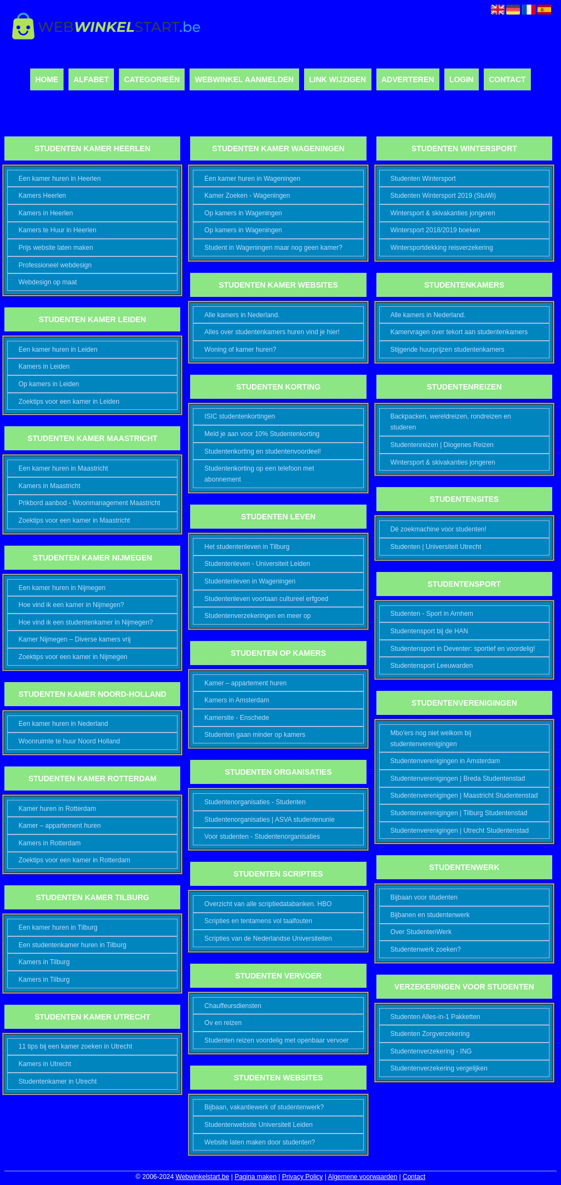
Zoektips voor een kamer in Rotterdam (74, 860)
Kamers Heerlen (42, 195)
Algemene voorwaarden (362, 1177)
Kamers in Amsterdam (236, 700)
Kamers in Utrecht (45, 1064)
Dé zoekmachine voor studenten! (438, 529)
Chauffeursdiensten (232, 1006)
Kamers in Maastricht (50, 486)
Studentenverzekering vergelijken (438, 1068)
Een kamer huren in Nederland (63, 724)
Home (46, 79)
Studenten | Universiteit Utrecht (435, 547)
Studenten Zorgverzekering (430, 1034)
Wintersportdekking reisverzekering (441, 247)
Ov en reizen (223, 1023)
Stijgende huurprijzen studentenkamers (447, 349)
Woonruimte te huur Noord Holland (69, 741)
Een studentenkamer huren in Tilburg (73, 945)
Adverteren (407, 79)
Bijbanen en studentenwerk (430, 915)
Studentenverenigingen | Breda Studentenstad (457, 778)
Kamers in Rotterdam (50, 843)
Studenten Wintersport (422, 178)
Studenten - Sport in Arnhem (431, 613)
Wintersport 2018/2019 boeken (435, 230)
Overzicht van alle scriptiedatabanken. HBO (267, 904)
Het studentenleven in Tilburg (246, 547)
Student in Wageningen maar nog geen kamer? (273, 247)
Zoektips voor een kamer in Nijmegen (73, 657)
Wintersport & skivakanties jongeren (442, 213)
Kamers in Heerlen (46, 213)
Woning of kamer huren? (240, 349)
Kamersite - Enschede (236, 718)
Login (461, 79)
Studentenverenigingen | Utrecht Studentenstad (459, 830)
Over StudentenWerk (420, 932)
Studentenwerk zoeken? (425, 949)
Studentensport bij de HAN (429, 631)
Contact (507, 79)
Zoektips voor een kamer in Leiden (69, 401)
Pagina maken (255, 1177)
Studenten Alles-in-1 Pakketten (435, 1017)
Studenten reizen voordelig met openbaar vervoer (276, 1040)
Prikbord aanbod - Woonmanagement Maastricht (90, 503)
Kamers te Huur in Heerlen (57, 230)
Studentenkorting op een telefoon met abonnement (259, 474)
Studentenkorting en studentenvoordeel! (262, 451)
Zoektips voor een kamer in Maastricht (74, 520)
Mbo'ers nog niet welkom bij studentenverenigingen (430, 738)
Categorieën (152, 79)
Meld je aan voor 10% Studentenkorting (261, 434)
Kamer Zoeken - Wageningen (247, 195)
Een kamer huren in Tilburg (58, 927)
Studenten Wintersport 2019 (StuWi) (443, 195)
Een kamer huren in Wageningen (252, 178)
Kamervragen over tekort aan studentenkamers (459, 332)
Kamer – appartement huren (60, 825)
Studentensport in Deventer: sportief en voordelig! (462, 648)
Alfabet (91, 79)
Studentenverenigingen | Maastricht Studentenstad (463, 795)
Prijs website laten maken (56, 247)
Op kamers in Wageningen (243, 213)
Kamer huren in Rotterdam (57, 808)
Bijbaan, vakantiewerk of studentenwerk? (264, 1107)
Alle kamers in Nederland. (241, 315)
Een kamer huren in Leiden (58, 349)
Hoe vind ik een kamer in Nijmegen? (71, 605)
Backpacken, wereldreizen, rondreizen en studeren (450, 422)
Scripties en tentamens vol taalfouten (258, 921)
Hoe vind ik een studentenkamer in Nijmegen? (86, 622)
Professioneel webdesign (55, 265)
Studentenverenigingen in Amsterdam (445, 761)
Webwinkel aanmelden (244, 79)
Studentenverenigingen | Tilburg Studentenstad (458, 813)
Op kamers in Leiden (49, 384)
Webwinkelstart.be (203, 1177)
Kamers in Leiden (44, 366)
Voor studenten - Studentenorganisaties (262, 836)
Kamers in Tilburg (44, 962)
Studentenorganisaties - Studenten (255, 802)
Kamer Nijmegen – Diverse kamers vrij (75, 639)
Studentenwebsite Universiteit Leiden (258, 1125)
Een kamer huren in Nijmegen (62, 588)
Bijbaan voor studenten (423, 897)
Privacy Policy (302, 1177)
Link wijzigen (337, 79)
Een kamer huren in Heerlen (60, 178)
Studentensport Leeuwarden (431, 665)
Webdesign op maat (48, 282)
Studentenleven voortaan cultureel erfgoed (266, 599)
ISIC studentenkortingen (239, 416)
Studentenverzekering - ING (431, 1051)
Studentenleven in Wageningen (249, 581)
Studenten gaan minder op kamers (254, 735)
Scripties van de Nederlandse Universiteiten (268, 938)
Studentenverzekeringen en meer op (257, 616)
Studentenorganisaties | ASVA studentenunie (269, 819)
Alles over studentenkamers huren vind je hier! (272, 332)
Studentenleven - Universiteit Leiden (257, 564)
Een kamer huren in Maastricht (63, 468)
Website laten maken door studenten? (259, 1142)
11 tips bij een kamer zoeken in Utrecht (75, 1046)
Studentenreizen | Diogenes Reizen (442, 445)
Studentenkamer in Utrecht (58, 1081)
